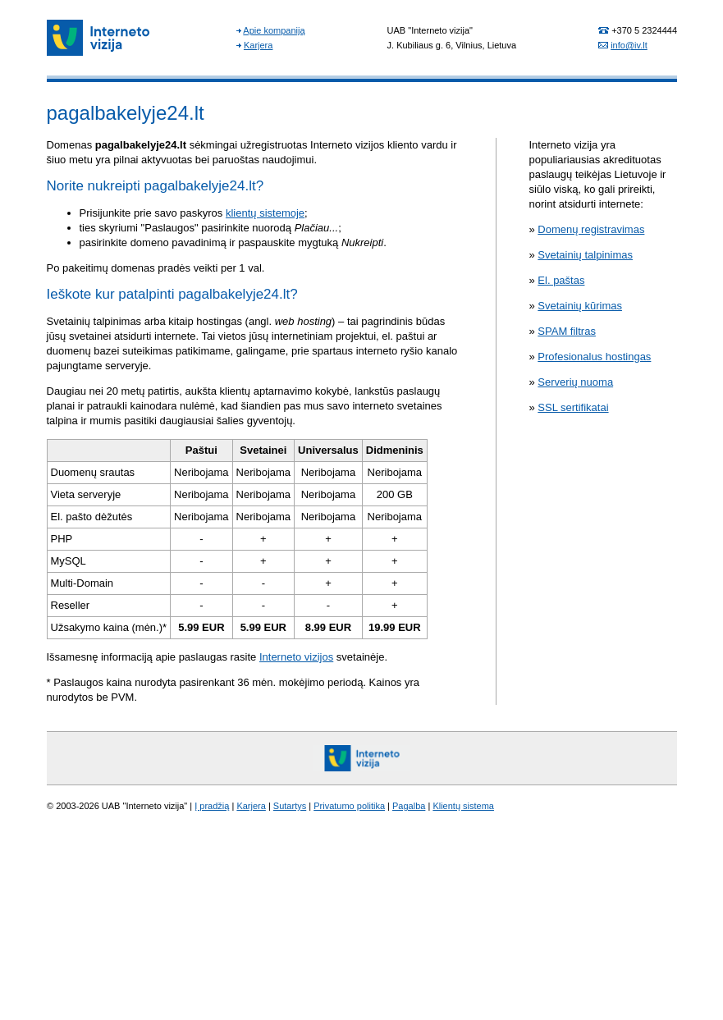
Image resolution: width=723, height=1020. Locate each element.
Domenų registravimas (591, 229)
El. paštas (561, 280)
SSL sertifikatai (573, 407)
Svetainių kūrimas (580, 306)
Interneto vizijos (296, 657)
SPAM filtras (567, 331)
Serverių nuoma (575, 382)
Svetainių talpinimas (585, 255)
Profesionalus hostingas (594, 356)
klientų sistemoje (265, 213)
